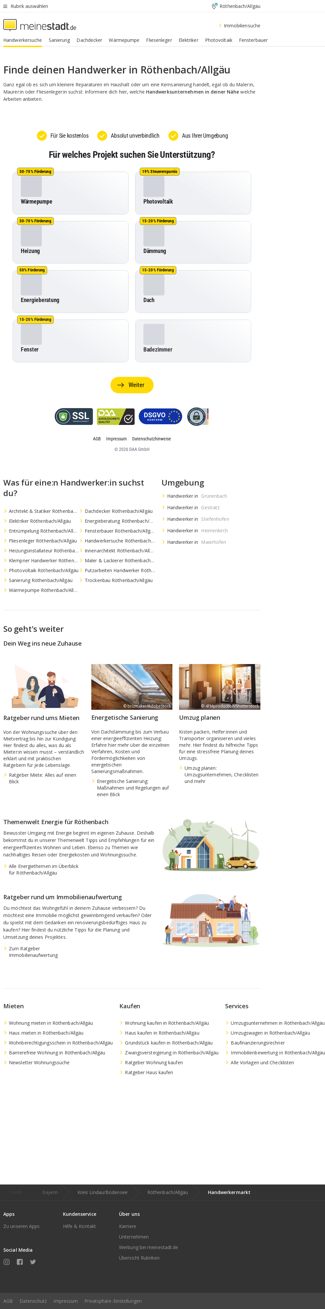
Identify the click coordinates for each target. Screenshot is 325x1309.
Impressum (65, 1301)
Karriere (127, 1226)
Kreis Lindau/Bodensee (102, 1192)
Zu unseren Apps (21, 1226)
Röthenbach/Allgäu (167, 1192)
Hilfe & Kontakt (79, 1226)
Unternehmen (134, 1237)
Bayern (50, 1192)
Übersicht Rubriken (139, 1258)
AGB (8, 1301)
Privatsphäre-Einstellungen (113, 1301)
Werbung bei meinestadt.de (148, 1247)
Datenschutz (33, 1301)
